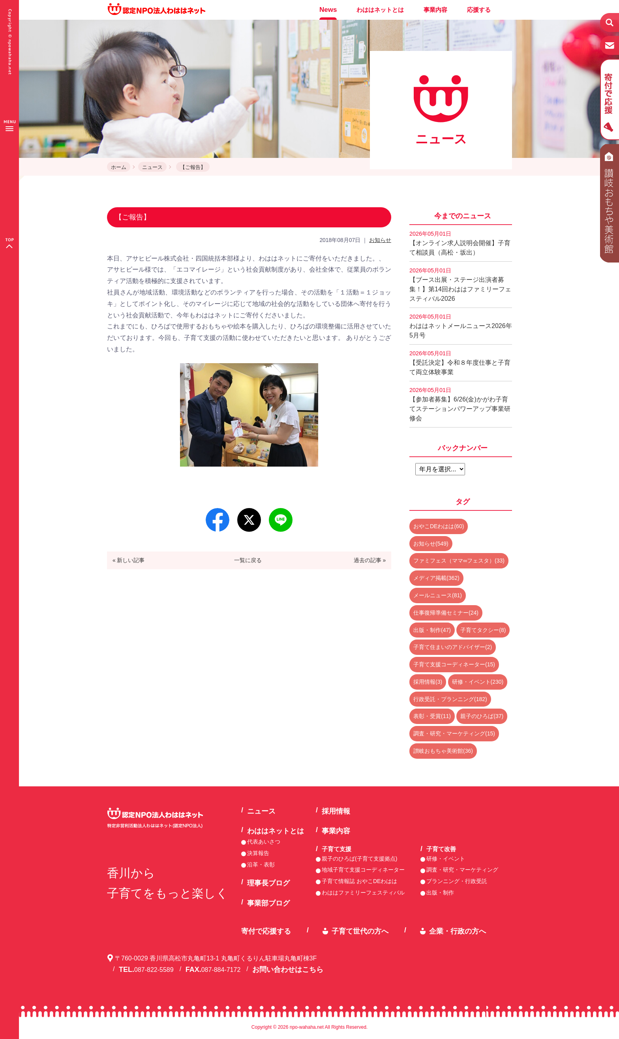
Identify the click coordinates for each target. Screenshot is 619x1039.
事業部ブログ (268, 903)
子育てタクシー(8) (483, 630)
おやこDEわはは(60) (438, 526)
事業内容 (435, 9)
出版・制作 (440, 892)
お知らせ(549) (430, 543)
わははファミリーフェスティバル (363, 892)
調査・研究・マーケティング (462, 869)
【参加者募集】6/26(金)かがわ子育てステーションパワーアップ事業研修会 (459, 404)
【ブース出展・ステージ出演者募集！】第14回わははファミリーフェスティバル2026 (460, 284)
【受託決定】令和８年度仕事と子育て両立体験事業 (459, 362)
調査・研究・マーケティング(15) (454, 733)
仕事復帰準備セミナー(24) (445, 613)
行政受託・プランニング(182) (450, 699)
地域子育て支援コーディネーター (363, 869)
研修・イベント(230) (478, 682)
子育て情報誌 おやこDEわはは (359, 881)
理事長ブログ (268, 883)
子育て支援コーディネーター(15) (454, 664)
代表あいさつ (263, 841)
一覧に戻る (248, 560)
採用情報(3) (427, 682)
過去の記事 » (370, 560)
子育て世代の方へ (360, 931)
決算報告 (258, 853)
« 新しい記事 (129, 560)
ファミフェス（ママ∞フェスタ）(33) (459, 560)
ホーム (118, 167)
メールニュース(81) (437, 595)
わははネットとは (380, 9)
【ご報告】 (193, 167)
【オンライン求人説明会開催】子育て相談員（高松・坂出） (459, 243)
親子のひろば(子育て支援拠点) (359, 858)
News (328, 9)
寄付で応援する (266, 931)
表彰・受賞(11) (432, 716)
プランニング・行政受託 (456, 881)
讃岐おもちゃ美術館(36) (443, 751)
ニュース (152, 167)
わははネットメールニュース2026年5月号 (460, 326)
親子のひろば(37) (481, 716)
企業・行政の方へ (457, 931)
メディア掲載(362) (436, 578)
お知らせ (380, 240)
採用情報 (336, 811)
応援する (479, 9)
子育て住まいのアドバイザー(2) (452, 647)
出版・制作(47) (432, 630)
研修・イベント (445, 858)
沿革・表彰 (261, 864)
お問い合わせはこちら (287, 969)
